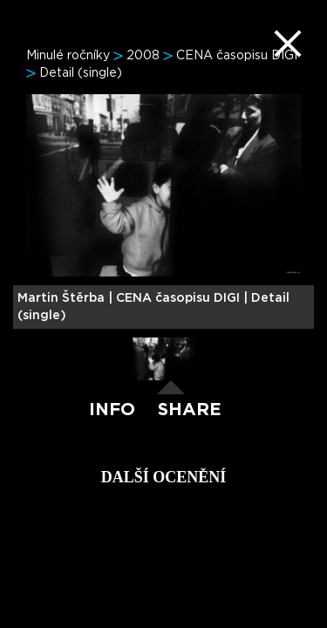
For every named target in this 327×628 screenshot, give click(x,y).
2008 (143, 56)
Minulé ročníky (68, 56)
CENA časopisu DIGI (236, 56)
